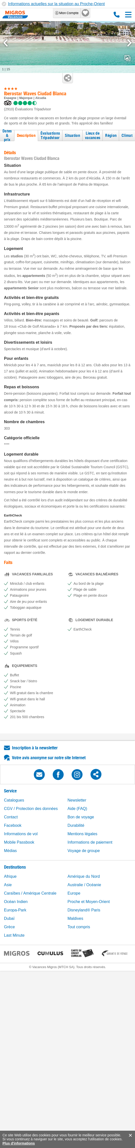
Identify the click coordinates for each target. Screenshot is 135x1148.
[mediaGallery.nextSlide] (129, 43)
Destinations (15, 867)
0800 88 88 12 (117, 15)
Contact (11, 817)
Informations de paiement (90, 842)
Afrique (10, 876)
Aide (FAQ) (77, 808)
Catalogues (14, 800)
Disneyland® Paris (84, 910)
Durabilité (76, 825)
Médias (10, 851)
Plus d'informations (18, 1143)
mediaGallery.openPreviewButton (128, 58)
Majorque (25, 98)
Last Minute (14, 935)
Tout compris (79, 927)
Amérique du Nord (84, 876)
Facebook (12, 825)
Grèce (9, 927)
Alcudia (40, 98)
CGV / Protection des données (31, 808)
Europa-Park (15, 910)
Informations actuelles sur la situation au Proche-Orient (56, 4)
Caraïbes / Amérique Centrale (30, 893)
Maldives (75, 918)
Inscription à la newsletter (35, 747)
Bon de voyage (81, 817)
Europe (74, 893)
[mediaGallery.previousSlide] (5, 43)
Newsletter (77, 800)
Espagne (10, 98)
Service (10, 790)
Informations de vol (21, 834)
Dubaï (9, 918)
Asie (8, 885)
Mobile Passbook (19, 842)
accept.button (130, 1135)
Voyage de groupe (84, 851)
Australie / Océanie (84, 885)
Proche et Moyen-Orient (89, 902)
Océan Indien (16, 902)
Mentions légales (82, 834)
